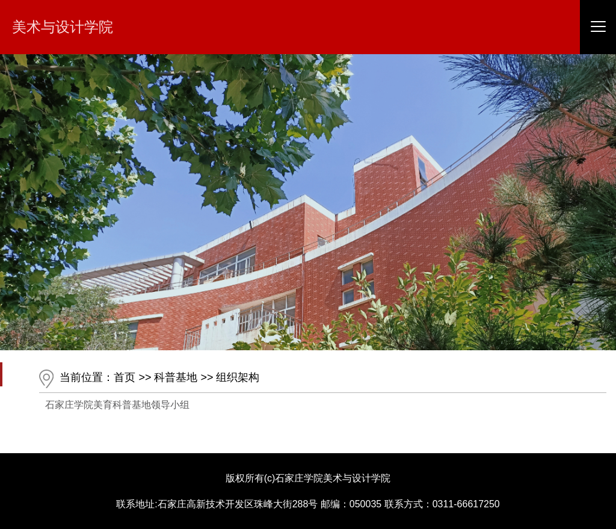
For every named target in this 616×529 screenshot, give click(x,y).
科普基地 (175, 377)
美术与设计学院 (62, 27)
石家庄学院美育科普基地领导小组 (117, 405)
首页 (124, 377)
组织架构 (237, 377)
